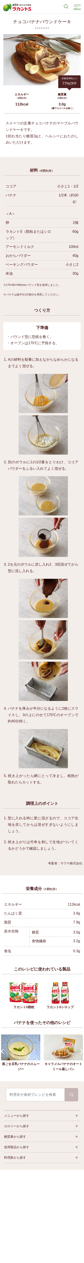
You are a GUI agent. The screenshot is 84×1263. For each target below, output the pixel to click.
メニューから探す (16, 1115)
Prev (3, 1051)
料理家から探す (15, 1157)
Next (80, 1051)
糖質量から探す (15, 1136)
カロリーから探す (16, 1126)
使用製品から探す (16, 1147)
